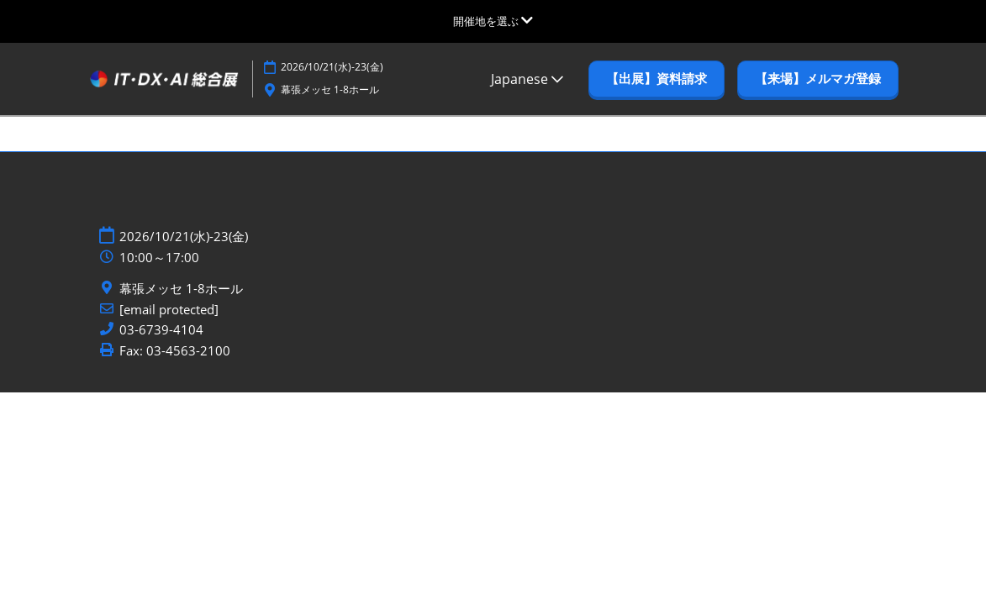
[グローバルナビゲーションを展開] (493, 21)
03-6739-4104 (161, 330)
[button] (656, 78)
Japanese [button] (527, 79)
